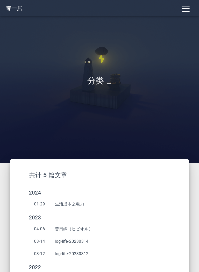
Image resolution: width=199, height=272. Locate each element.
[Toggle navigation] (186, 8)
